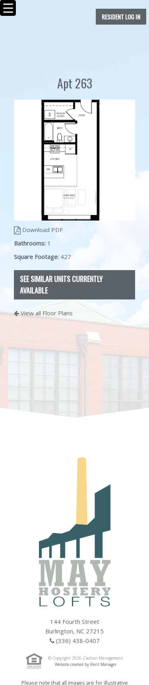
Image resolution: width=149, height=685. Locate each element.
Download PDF (38, 230)
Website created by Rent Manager (85, 664)
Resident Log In (121, 16)
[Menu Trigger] (8, 8)
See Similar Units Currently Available (61, 284)
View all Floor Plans (43, 313)
